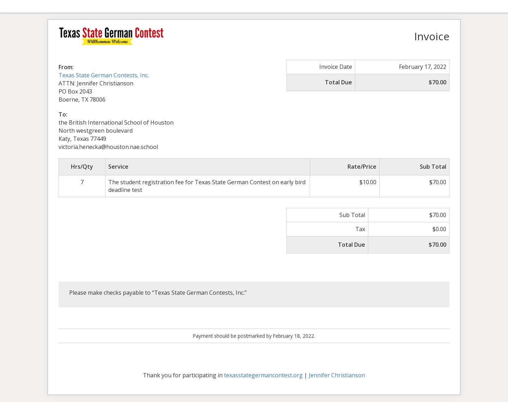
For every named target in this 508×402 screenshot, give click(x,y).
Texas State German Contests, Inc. (104, 75)
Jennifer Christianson (337, 375)
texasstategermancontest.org (263, 375)
